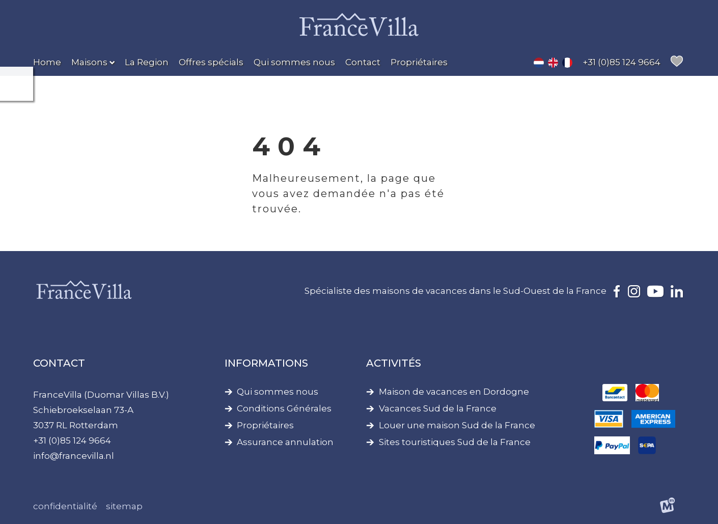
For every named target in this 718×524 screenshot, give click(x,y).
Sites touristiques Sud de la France (455, 442)
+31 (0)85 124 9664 (72, 440)
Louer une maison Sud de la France (457, 425)
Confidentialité (65, 506)
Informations (266, 363)
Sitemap (124, 506)
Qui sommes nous (277, 392)
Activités (393, 363)
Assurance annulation (285, 442)
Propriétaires (265, 425)
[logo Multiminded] (668, 507)
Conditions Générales (284, 408)
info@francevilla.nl (73, 456)
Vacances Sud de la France (437, 408)
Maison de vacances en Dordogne (454, 392)
